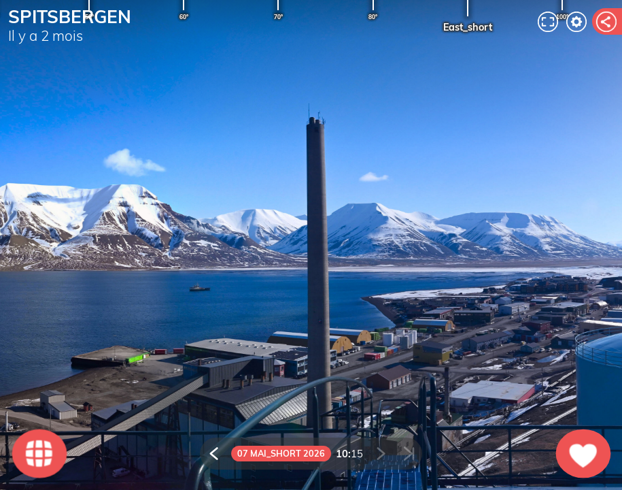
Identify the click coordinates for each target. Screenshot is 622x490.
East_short (467, 27)
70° (278, 17)
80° (372, 17)
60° (183, 17)
